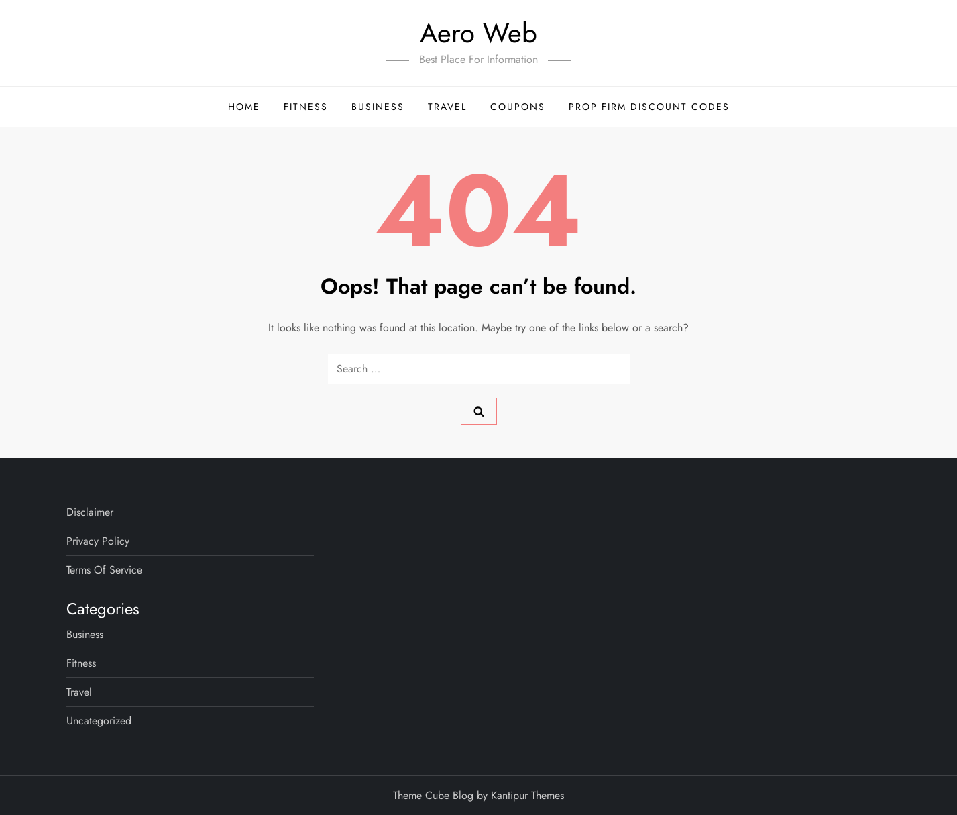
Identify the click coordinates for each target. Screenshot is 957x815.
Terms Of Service (104, 570)
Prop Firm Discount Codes (649, 106)
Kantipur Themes (527, 795)
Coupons (517, 106)
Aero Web (478, 32)
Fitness (306, 106)
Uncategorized (98, 720)
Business (377, 106)
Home (244, 106)
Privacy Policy (97, 541)
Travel (447, 106)
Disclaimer (89, 512)
